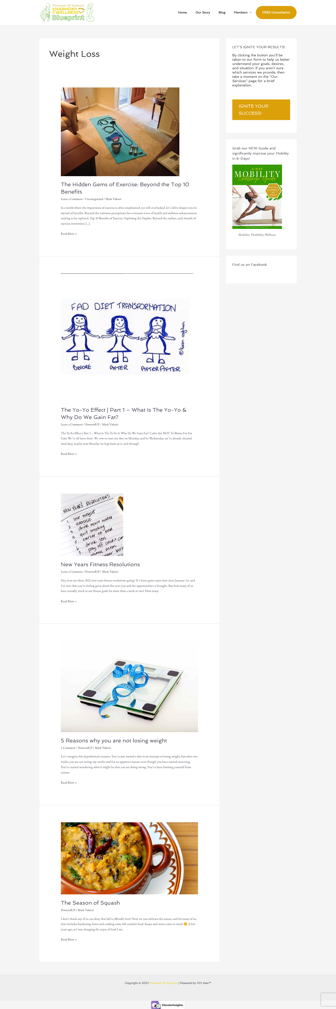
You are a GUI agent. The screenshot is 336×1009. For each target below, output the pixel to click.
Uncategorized (95, 199)
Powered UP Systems (163, 982)
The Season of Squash (91, 902)
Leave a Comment (72, 199)
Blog (225, 12)
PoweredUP (93, 424)
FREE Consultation (276, 12)
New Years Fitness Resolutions (101, 564)
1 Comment (68, 747)
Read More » (69, 233)
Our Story (209, 12)
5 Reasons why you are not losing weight (115, 740)
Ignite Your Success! (253, 110)
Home (191, 12)
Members (242, 12)
